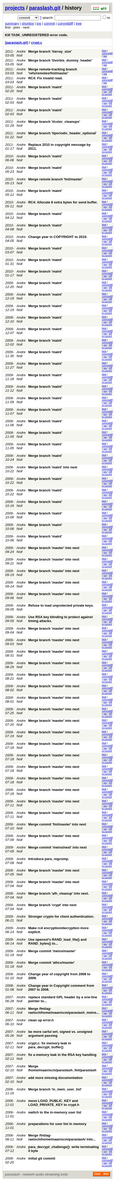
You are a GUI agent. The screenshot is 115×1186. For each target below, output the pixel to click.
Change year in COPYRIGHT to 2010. (57, 237)
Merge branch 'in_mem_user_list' (55, 1089)
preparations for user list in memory (57, 1124)
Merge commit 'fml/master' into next (57, 824)
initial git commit (41, 1158)
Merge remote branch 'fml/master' (55, 179)
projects (15, 8)
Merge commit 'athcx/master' (51, 963)
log (39, 23)
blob (104, 50)
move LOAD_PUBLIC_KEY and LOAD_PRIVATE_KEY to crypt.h (53, 1103)
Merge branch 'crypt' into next (52, 905)
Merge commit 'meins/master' (52, 951)
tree (79, 23)
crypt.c (36, 43)
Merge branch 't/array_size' (50, 51)
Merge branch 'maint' (45, 87)
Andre (21, 1089)
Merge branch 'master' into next (53, 548)
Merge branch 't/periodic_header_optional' (62, 133)
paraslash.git (44, 8)
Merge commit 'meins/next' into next (57, 847)
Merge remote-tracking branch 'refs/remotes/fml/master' (52, 71)
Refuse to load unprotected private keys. (61, 605)
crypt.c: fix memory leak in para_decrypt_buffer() (49, 1045)
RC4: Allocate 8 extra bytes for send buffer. (62, 202)
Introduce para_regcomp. (48, 859)
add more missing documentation (55, 1078)
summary (12, 23)
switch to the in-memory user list (54, 1112)
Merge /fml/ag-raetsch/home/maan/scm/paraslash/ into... (62, 1137)
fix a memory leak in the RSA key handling (62, 1055)
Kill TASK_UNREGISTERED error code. (36, 35)
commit (49, 23)
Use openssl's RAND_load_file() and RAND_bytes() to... (57, 941)
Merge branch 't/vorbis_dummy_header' (60, 60)
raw (105, 56)
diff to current (107, 93)
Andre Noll (21, 53)
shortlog (28, 23)
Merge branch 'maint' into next (52, 467)
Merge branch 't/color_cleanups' (54, 122)
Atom (97, 1174)
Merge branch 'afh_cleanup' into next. (58, 893)
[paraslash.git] (16, 43)
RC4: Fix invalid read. (45, 78)
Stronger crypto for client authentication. (61, 916)
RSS (106, 1174)
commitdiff (65, 23)
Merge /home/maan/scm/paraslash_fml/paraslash (62, 1068)
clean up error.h (41, 1020)
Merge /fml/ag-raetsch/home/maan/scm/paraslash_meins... (63, 1011)
